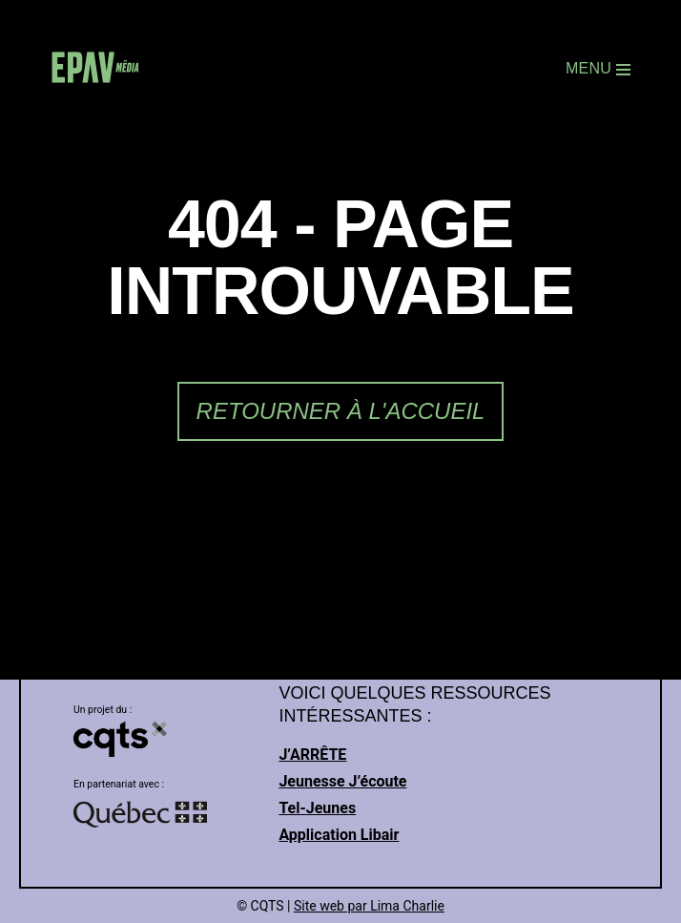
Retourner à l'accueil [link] (340, 411)
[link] (95, 69)
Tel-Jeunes (317, 808)
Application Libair (339, 835)
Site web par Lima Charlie (369, 905)
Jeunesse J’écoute (342, 781)
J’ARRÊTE (312, 754)
